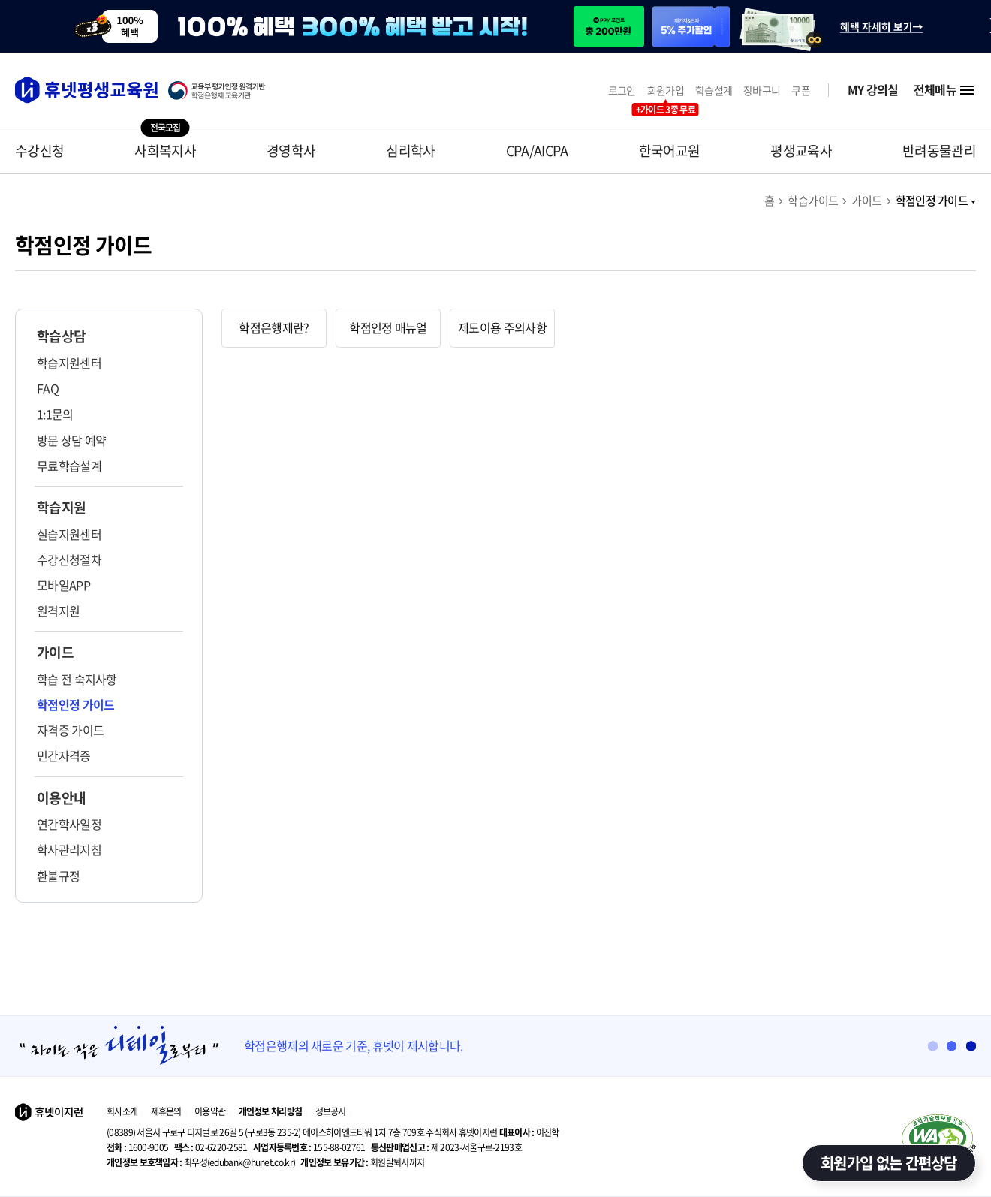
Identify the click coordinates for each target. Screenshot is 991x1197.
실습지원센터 (69, 534)
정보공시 (330, 1111)
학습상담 (61, 336)
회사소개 (122, 1111)
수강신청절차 (69, 559)
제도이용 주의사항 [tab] (502, 327)
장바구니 (761, 90)
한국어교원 (669, 150)
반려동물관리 (939, 150)
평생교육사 (801, 150)
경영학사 (291, 150)
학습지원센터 (69, 363)
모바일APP (63, 585)
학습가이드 (813, 200)
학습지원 (61, 507)
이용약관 (209, 1111)
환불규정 (58, 876)
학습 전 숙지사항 (77, 679)
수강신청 (39, 150)
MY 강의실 (873, 90)
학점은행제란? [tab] (274, 327)
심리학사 (410, 150)
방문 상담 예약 (71, 440)
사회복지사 (165, 150)
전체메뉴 (945, 90)
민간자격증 (64, 755)
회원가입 (665, 90)
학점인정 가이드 (936, 200)
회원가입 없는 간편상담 (889, 1163)
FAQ (48, 388)
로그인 (622, 90)
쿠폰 (800, 90)
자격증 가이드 (70, 730)
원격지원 (58, 611)
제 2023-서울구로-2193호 (446, 1147)
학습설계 (713, 90)
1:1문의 (55, 414)
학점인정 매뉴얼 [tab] (387, 327)
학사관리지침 (69, 849)
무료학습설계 (69, 466)
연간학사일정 (69, 824)
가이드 (866, 200)
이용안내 (61, 798)
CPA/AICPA (537, 150)
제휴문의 (166, 1111)
